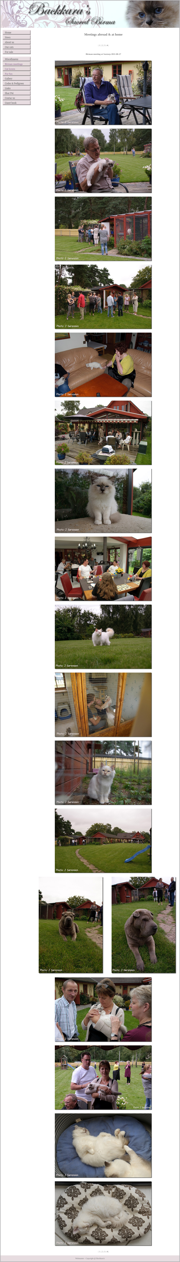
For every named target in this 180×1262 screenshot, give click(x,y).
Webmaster (79, 1258)
